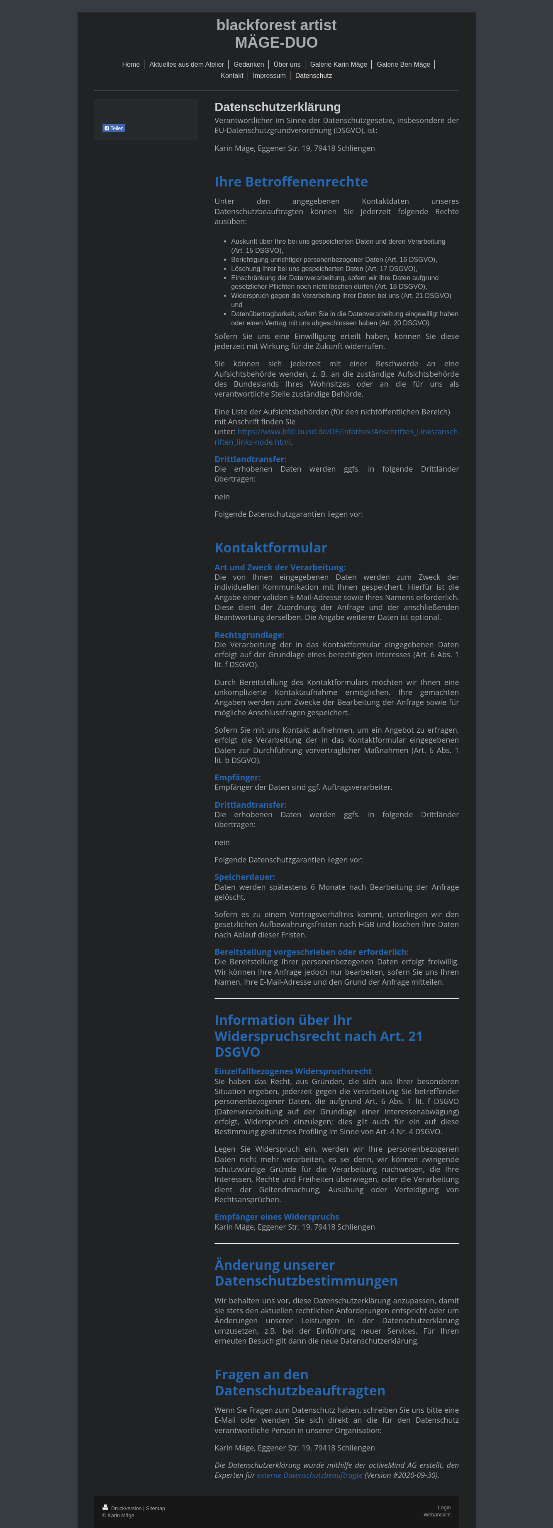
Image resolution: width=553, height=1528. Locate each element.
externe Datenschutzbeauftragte (310, 1475)
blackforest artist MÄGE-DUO (276, 34)
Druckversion (122, 1508)
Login (444, 1508)
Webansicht (437, 1515)
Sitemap (155, 1508)
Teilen (114, 128)
